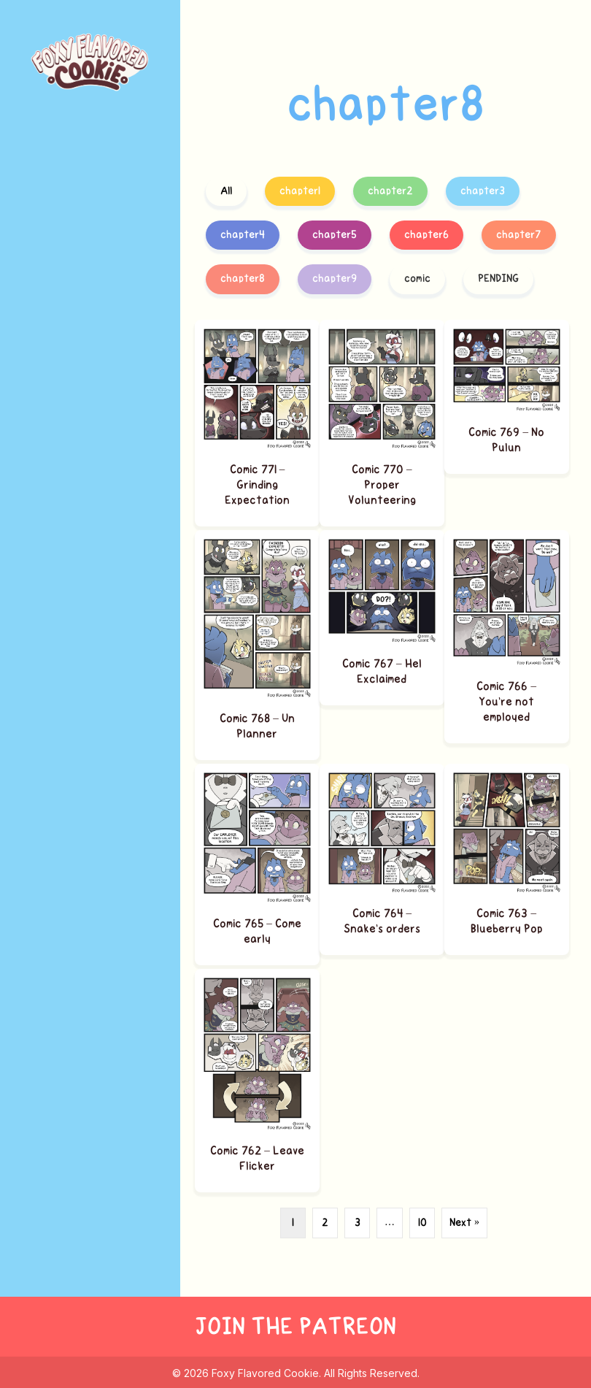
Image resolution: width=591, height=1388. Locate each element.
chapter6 (426, 234)
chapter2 (390, 191)
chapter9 (334, 278)
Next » (464, 1222)
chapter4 (242, 234)
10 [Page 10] (422, 1222)
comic (417, 278)
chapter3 (482, 191)
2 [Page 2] (325, 1222)
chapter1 (299, 191)
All (226, 191)
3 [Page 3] (357, 1222)
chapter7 (518, 234)
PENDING (498, 278)
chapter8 (242, 278)
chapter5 (334, 234)
